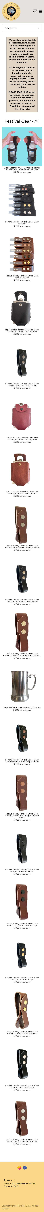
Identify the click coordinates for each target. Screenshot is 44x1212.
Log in (9, 1180)
